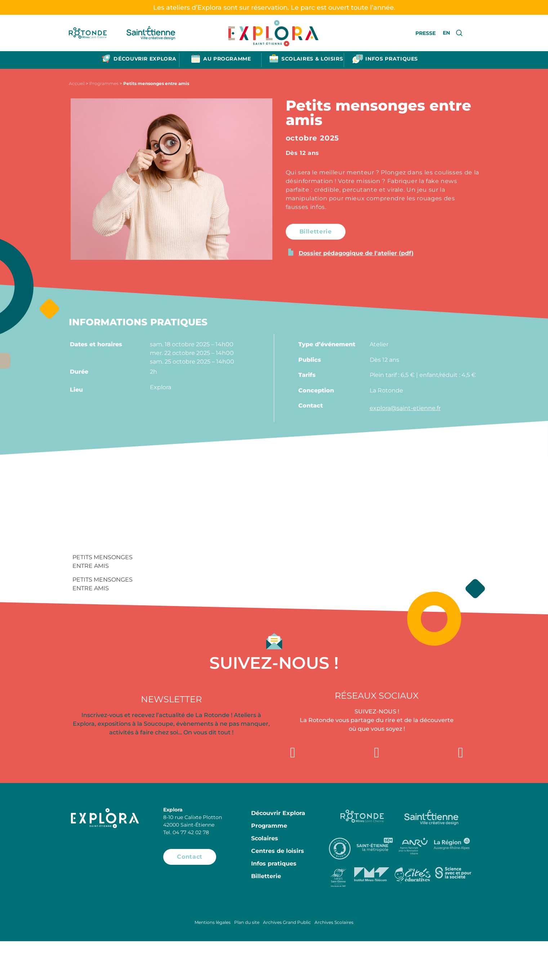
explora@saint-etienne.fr (405, 408)
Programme (269, 825)
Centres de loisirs (277, 850)
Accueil (77, 83)
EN (446, 33)
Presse (425, 33)
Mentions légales (213, 922)
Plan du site (246, 922)
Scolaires (264, 838)
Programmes (104, 83)
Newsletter (171, 699)
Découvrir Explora (278, 813)
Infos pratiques (274, 863)
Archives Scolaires (334, 922)
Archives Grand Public (287, 922)
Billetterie (266, 876)
